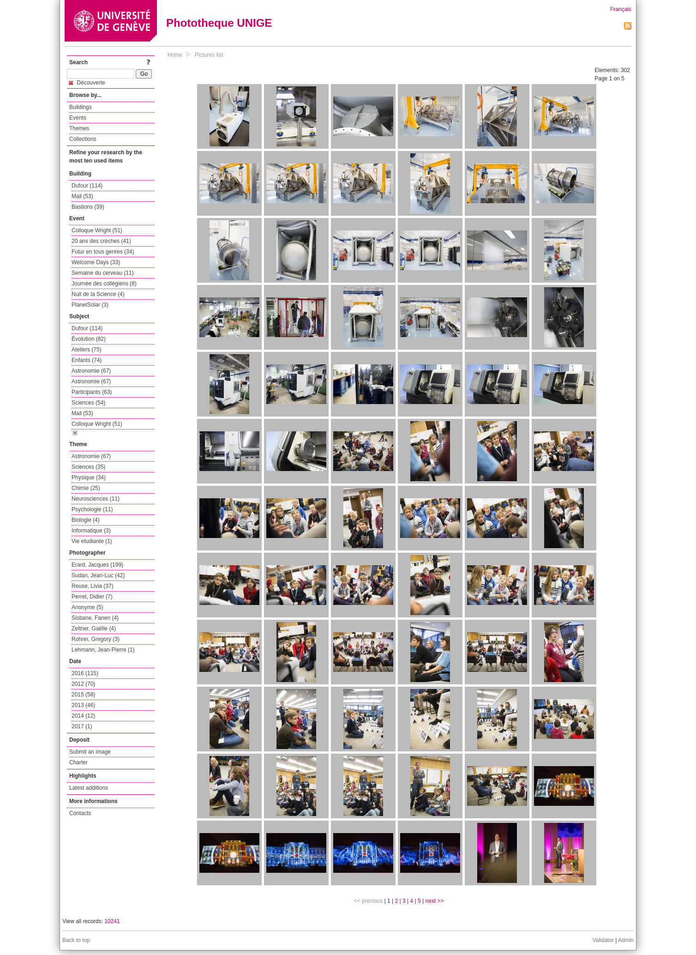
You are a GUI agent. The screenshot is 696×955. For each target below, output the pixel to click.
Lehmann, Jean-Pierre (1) (103, 650)
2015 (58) (83, 694)
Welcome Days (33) (96, 262)
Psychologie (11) (92, 509)
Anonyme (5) (87, 607)
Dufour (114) (87, 185)
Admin (626, 940)
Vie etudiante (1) (92, 541)
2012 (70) (83, 684)
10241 (112, 921)
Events (77, 118)
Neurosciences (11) (96, 499)
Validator (602, 940)
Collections (82, 139)
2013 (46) (83, 705)
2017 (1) (82, 726)
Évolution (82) (89, 339)
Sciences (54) (88, 402)
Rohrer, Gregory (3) (96, 639)
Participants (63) (92, 392)
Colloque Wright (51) (97, 230)
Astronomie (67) (91, 371)
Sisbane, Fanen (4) (95, 618)
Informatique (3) (91, 530)
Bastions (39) (88, 207)
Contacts (80, 813)
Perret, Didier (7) (92, 596)
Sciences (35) (88, 467)
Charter (78, 762)
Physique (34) (89, 477)
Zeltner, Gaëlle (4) (94, 628)
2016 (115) (85, 673)
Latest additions (88, 788)
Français (620, 9)
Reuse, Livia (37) (93, 586)
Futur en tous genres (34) (103, 251)
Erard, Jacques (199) (97, 565)
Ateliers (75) (87, 349)
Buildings (80, 107)
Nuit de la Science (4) (98, 294)
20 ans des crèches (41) (101, 241)
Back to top (76, 940)
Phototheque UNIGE (219, 23)
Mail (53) (82, 196)
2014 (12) (83, 716)
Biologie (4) (86, 520)
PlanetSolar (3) (90, 305)
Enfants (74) (87, 360)
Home (175, 55)
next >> (434, 901)
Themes (79, 128)
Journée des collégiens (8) (104, 283)
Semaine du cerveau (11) (103, 273)
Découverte (87, 82)
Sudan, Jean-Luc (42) (98, 575)
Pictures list (209, 55)
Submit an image (90, 752)
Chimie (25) (86, 488)
